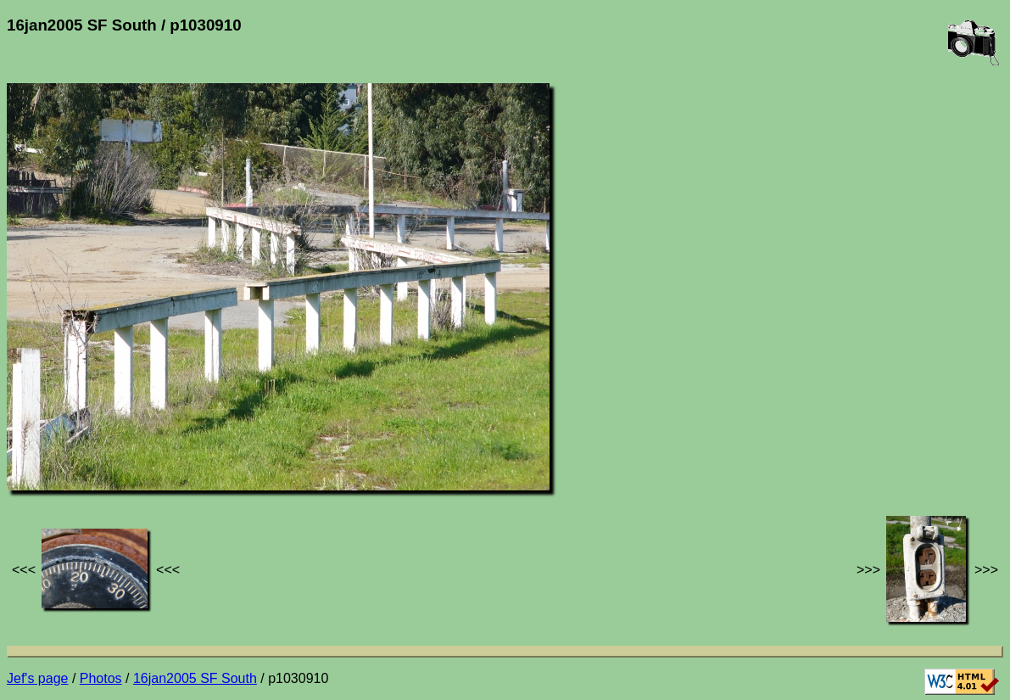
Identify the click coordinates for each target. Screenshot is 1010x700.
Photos (101, 678)
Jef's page (37, 678)
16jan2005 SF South (195, 678)
